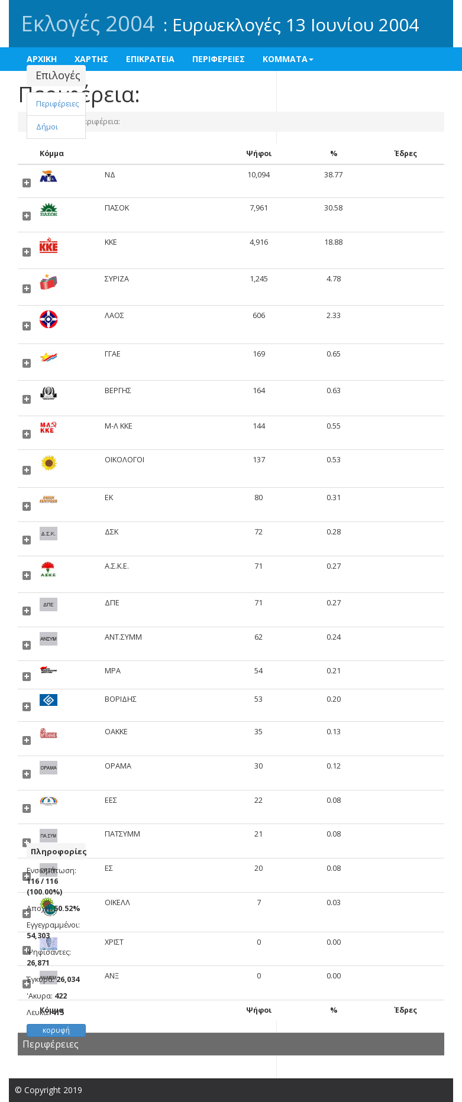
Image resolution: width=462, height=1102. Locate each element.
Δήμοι (47, 127)
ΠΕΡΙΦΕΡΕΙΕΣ (218, 58)
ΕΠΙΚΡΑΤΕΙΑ (150, 58)
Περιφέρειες (57, 104)
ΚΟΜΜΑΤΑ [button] (288, 58)
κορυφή (56, 1030)
